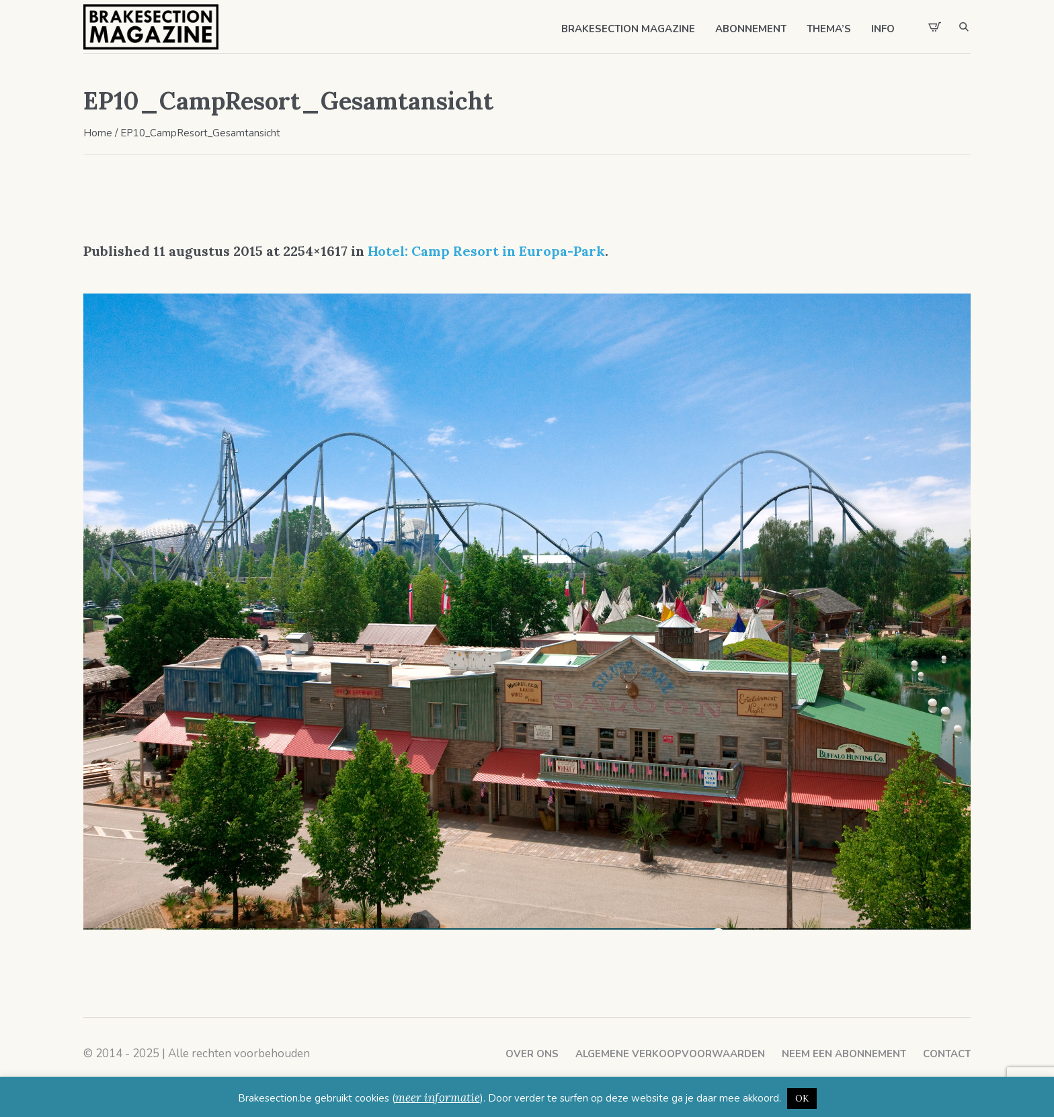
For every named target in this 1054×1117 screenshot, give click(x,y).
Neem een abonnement (844, 1054)
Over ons (532, 1054)
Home (97, 133)
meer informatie (437, 1097)
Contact (947, 1054)
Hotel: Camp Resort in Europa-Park (486, 250)
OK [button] (802, 1098)
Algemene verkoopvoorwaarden (670, 1054)
